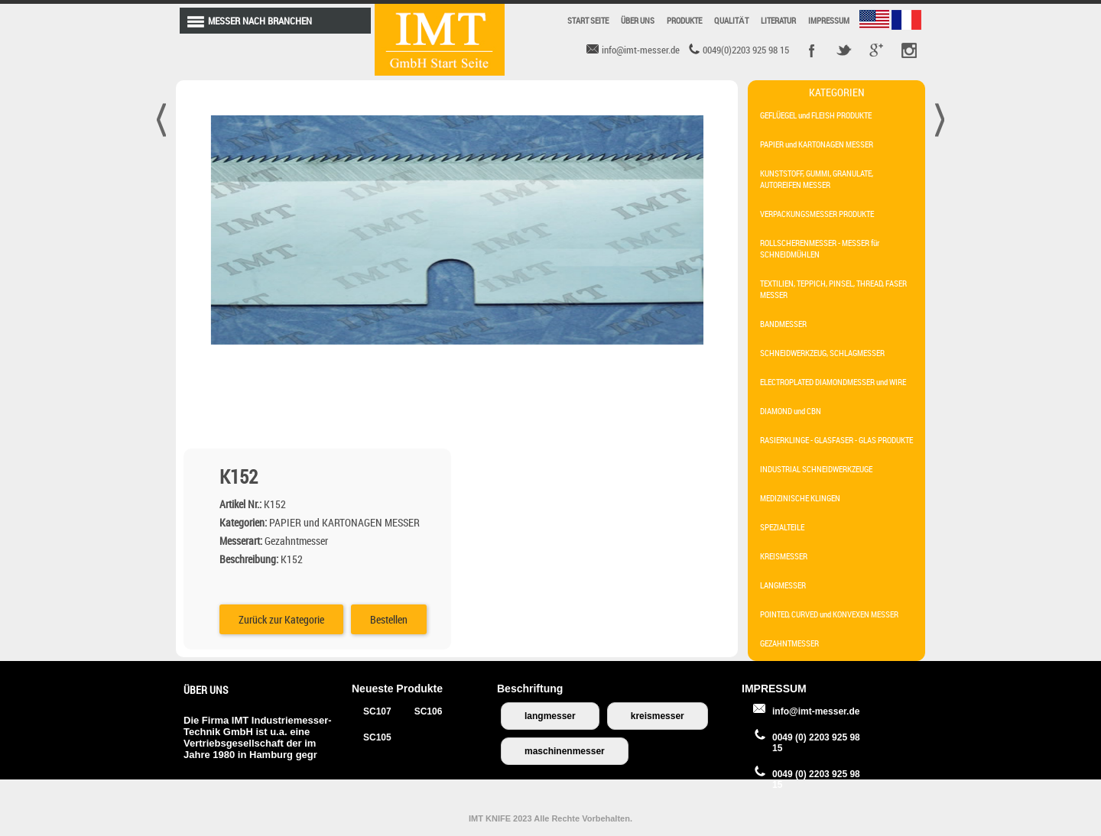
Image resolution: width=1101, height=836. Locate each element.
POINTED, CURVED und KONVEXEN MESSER (829, 614)
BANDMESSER (783, 323)
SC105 (377, 737)
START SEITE (588, 20)
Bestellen (664, 335)
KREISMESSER (783, 556)
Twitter (844, 50)
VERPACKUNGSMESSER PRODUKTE (817, 213)
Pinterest (908, 50)
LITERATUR (778, 20)
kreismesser (657, 716)
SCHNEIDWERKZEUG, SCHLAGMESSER (822, 352)
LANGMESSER (783, 585)
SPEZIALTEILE (782, 527)
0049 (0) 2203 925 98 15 (816, 742)
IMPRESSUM (828, 20)
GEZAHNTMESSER (789, 643)
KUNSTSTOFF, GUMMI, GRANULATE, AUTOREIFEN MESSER (816, 178)
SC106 (428, 711)
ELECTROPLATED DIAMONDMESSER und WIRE (833, 381)
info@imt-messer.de (815, 711)
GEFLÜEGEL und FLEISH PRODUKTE (816, 115)
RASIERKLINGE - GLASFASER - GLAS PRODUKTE (836, 440)
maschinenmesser (565, 751)
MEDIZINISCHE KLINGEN (800, 498)
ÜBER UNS (637, 20)
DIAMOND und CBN (790, 410)
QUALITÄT (731, 20)
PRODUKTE (684, 20)
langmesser (550, 716)
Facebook (812, 50)
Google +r (876, 50)
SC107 (377, 711)
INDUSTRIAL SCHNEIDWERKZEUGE (816, 469)
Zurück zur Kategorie (556, 335)
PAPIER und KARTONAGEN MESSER (816, 144)
